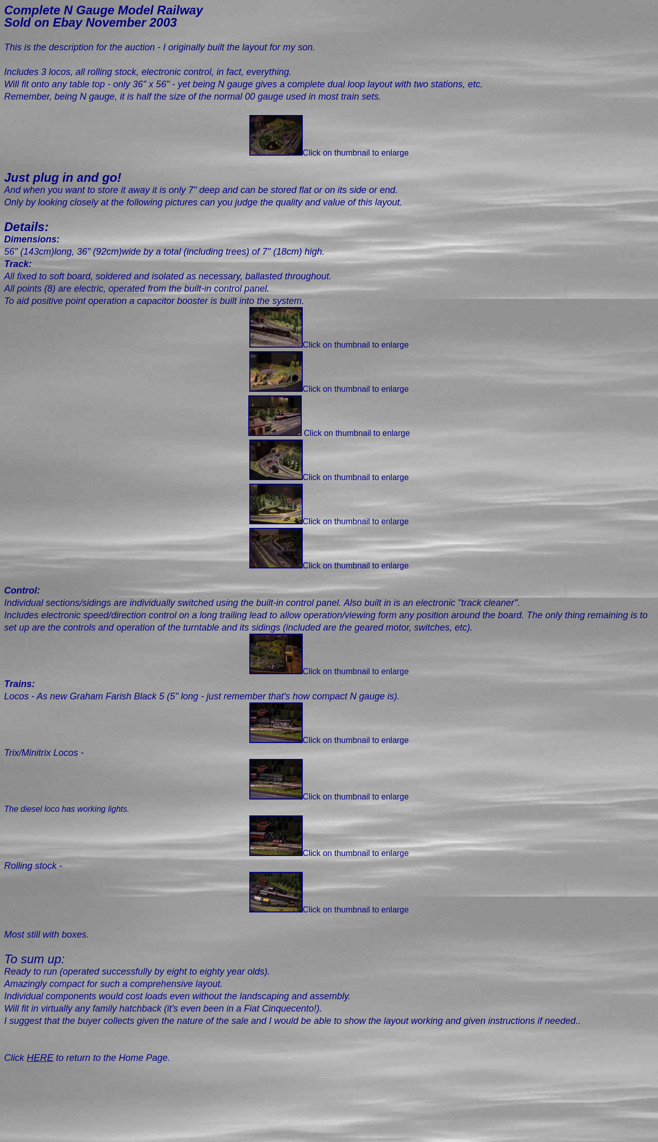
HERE (40, 1057)
